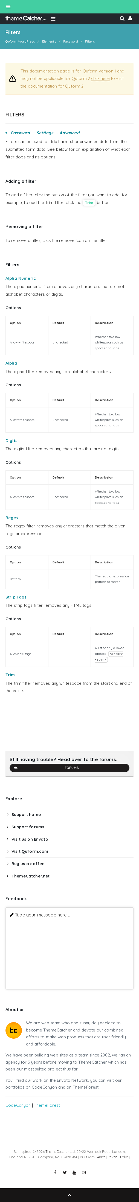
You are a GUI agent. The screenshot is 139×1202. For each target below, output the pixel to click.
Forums (46, 768)
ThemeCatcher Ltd (60, 1151)
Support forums (27, 826)
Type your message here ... (43, 915)
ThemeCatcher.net (30, 876)
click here (100, 78)
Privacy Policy (119, 1157)
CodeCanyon (18, 1105)
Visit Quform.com (29, 851)
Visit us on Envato (29, 839)
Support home (26, 814)
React (100, 1157)
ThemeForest (47, 1105)
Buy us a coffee (27, 863)
